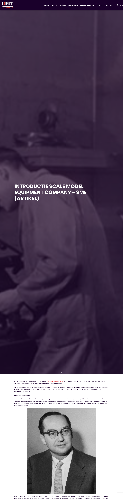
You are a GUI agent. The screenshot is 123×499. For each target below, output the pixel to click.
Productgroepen (87, 5)
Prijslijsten (73, 5)
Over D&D (100, 5)
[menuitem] (46, 5)
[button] (117, 5)
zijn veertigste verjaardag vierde (55, 375)
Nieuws (46, 5)
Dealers (63, 5)
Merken (54, 5)
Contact (109, 5)
